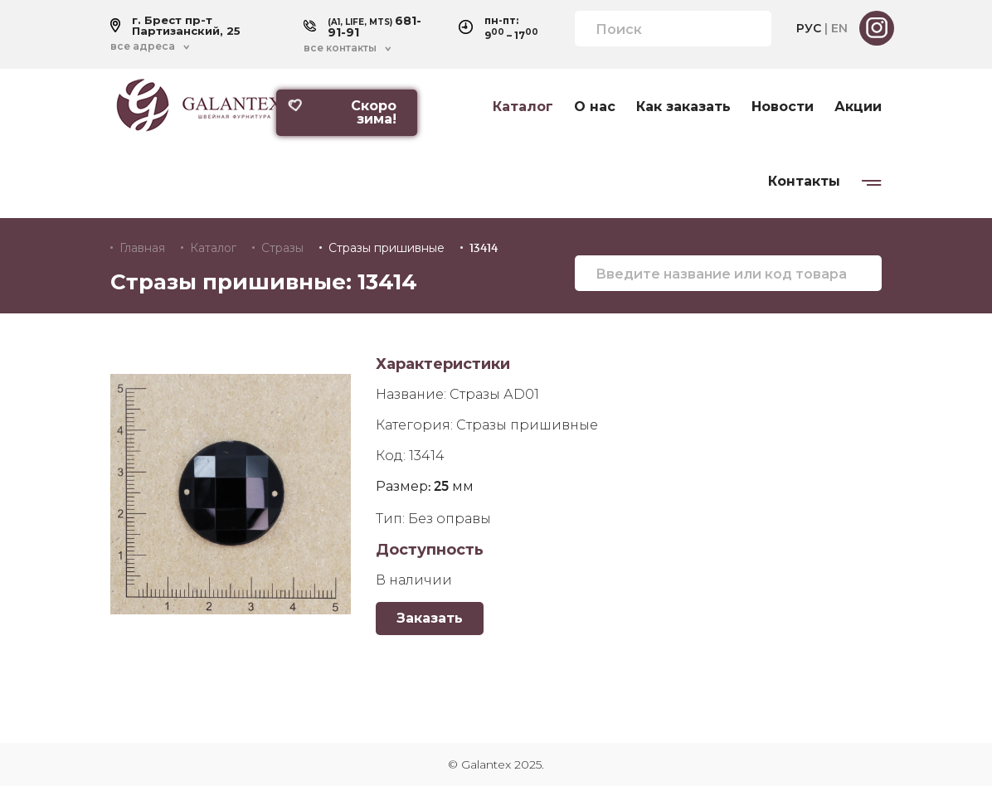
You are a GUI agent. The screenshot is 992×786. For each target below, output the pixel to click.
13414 (483, 248)
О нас (594, 107)
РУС (808, 28)
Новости (782, 107)
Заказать (429, 618)
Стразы (282, 248)
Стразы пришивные (386, 248)
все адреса (142, 46)
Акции (858, 107)
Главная (142, 248)
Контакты (804, 181)
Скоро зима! (342, 112)
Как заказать (683, 107)
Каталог (523, 107)
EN (839, 28)
